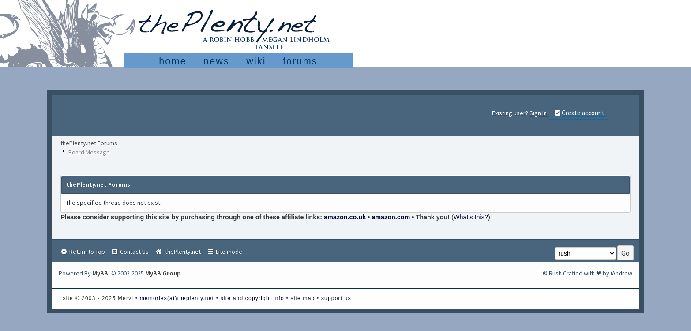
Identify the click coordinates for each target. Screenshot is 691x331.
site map (302, 298)
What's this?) (472, 217)
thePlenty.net (177, 252)
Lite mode (224, 252)
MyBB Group (163, 273)
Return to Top (82, 252)
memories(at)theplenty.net (177, 298)
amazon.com (391, 217)
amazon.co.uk (345, 217)
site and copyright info (252, 298)
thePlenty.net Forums (88, 143)
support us (336, 298)
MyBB (100, 273)
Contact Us (130, 252)
